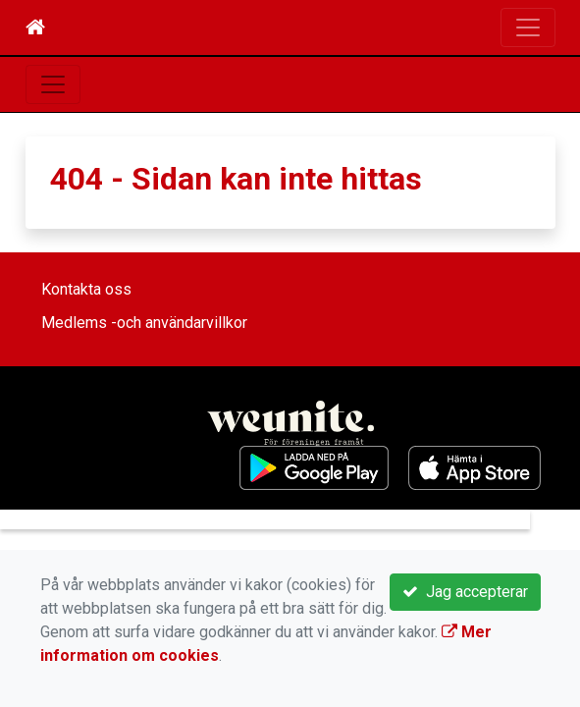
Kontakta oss (86, 289)
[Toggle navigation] (528, 27)
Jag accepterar (465, 591)
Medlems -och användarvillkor (144, 322)
